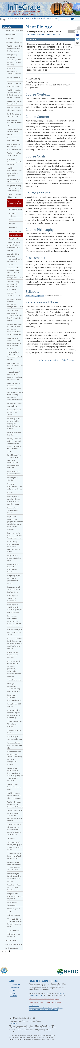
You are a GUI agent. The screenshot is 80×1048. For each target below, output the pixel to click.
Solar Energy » (68, 360)
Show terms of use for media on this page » (45, 1002)
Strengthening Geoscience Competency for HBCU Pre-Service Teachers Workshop (14, 60)
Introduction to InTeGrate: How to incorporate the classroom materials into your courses (14, 621)
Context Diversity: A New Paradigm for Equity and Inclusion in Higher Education (14, 375)
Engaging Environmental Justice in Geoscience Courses (14, 486)
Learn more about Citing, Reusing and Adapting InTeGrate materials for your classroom (46, 1009)
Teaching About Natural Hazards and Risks (14, 786)
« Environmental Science (49, 360)
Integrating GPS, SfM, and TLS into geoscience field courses (14, 579)
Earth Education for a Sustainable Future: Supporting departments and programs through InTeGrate (14, 461)
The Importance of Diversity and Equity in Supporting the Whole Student (14, 846)
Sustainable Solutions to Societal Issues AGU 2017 (14, 745)
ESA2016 (10, 493)
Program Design (10, 34)
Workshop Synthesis (15, 210)
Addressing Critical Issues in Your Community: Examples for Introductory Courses (14, 259)
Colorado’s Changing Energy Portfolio (14, 102)
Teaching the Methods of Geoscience (14, 195)
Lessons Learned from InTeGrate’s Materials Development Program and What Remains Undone (14, 643)
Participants (13, 227)
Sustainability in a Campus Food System (14, 738)
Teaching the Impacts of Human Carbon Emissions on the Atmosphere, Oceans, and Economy (14, 829)
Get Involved (9, 38)
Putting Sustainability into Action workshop (14, 78)
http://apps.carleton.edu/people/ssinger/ (42, 34)
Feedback (13, 996)
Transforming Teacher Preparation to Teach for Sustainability (14, 855)
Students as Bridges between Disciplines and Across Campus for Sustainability (15, 714)
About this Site (15, 984)
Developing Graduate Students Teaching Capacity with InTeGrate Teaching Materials (14, 423)
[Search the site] (65, 19)
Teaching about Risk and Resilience (14, 154)
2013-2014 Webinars (13, 930)
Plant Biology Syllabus (34, 295)
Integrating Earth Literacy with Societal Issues (14, 558)
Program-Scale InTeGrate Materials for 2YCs (14, 122)
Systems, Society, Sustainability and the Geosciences (43, 18)
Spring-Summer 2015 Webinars (14, 705)
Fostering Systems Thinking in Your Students (13, 510)
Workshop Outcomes (12, 214)
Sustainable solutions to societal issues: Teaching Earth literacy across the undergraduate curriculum (14, 758)
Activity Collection (15, 231)
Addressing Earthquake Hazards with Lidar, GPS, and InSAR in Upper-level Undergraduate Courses (15, 273)
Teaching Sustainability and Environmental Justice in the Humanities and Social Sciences (14, 816)
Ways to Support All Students (13, 910)
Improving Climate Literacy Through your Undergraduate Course (14, 535)
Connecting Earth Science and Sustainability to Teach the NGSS (14, 355)
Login (65, 1)
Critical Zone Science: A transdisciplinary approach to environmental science (15, 396)
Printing (12, 990)
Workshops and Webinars (16, 18)
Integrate (3, 18)
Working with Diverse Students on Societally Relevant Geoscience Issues (14, 922)
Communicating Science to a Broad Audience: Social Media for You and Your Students (14, 343)
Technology (11, 838)
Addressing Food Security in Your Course (14, 294)
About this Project (11, 940)
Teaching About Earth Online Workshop (14, 85)
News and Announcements (14, 944)
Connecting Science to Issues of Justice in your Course (15, 365)
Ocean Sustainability (14, 680)
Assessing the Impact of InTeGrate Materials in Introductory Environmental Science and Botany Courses (15, 329)
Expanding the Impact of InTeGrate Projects (14, 109)
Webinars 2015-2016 (13, 915)
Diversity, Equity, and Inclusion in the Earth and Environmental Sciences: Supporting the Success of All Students (14, 445)
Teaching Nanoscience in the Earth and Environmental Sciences (15, 804)
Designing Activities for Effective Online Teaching (14, 412)
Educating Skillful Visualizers (12, 479)
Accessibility (14, 987)
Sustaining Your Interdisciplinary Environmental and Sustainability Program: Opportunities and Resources (15, 774)
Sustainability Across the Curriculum (14, 731)
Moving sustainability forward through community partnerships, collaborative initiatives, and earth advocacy (14, 668)
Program (12, 224)
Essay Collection (14, 239)
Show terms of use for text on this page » (44, 999)
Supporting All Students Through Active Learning (15, 723)
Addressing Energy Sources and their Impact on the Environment (13, 285)
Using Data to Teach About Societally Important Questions (14, 887)
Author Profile (72, 31)
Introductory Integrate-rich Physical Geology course (14, 632)
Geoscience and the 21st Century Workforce (14, 180)
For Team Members (11, 948)
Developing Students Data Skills (14, 433)
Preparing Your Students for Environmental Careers (14, 697)
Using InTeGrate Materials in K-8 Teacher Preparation (15, 896)
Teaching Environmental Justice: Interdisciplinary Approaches (14, 171)
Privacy (12, 993)
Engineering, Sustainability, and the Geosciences (14, 161)
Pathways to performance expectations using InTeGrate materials (13, 687)
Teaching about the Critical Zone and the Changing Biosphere (14, 795)
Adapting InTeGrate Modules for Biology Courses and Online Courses (13, 246)
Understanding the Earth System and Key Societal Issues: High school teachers (14, 866)
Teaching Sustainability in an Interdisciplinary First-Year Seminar (14, 48)
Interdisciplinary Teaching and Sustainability (12, 598)
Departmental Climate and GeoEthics (14, 404)
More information (34, 1006)
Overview (12, 220)
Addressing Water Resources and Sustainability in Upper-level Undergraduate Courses (14, 315)
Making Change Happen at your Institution (12, 654)
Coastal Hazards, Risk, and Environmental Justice (14, 131)
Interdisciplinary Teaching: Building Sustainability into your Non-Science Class (15, 608)
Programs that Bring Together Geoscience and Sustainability (14, 188)
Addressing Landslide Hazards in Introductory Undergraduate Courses (15, 303)
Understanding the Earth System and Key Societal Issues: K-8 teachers (14, 877)
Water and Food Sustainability (12, 904)
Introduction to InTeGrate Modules (13, 139)
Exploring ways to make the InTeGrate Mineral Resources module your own (13, 500)
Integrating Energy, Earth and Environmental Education (13, 568)
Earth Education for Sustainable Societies (14, 472)
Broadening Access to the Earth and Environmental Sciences (15, 146)
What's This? (13, 1023)
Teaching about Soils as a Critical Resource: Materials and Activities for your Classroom (14, 93)
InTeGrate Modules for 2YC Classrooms (14, 115)
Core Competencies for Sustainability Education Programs (14, 385)
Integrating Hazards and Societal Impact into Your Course (13, 589)
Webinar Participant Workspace (13, 935)
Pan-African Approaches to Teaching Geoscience (14, 71)
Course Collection (15, 235)
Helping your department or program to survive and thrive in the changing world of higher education (15, 523)
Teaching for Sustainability (14, 31)
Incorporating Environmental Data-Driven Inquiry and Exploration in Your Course (14, 547)
